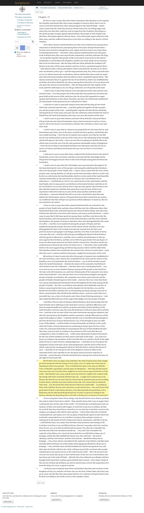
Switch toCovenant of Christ (103, 8)
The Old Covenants (23, 14)
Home (39, 2)
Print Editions (67, 2)
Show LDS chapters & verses (22, 54)
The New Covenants (23, 17)
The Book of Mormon (25, 23)
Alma (77, 8)
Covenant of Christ (24, 37)
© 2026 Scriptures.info (8, 507)
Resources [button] (48, 2)
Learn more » (8, 501)
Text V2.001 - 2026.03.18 (24, 507)
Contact (57, 2)
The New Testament (24, 20)
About (76, 2)
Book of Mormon (65, 8)
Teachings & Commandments (23, 33)
